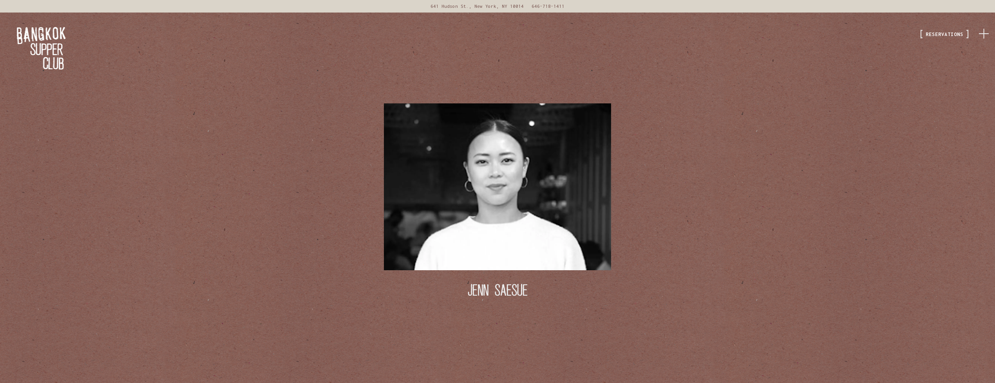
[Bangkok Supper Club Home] (49, 48)
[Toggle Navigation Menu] (984, 32)
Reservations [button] (944, 34)
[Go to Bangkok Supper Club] (477, 6)
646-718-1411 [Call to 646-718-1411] (548, 6)
